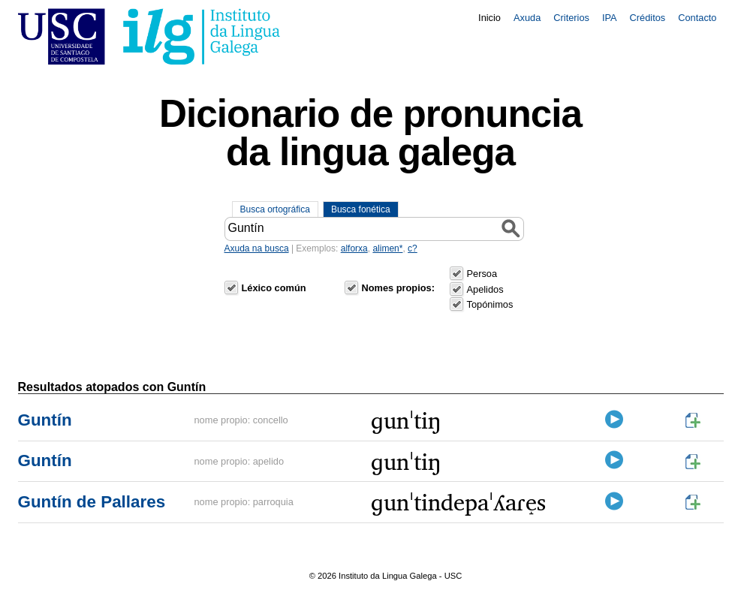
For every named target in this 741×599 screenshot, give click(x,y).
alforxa (354, 248)
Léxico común (274, 287)
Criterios (571, 17)
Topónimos (490, 304)
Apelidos (485, 289)
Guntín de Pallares (92, 501)
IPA (609, 17)
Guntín (45, 420)
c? (412, 248)
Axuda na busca (256, 248)
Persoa (482, 273)
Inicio (489, 17)
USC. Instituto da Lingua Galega (149, 36)
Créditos (648, 17)
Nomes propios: (398, 287)
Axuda (527, 17)
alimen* (387, 248)
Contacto (697, 17)
